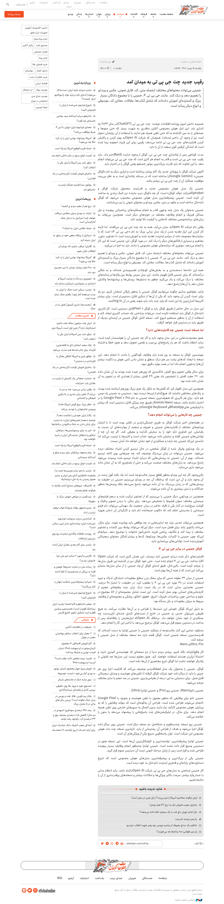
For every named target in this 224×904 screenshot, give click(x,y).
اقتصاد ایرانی (41, 83)
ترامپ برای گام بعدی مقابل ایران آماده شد (74, 547)
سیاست (120, 14)
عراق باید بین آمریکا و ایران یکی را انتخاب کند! (76, 165)
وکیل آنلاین (28, 45)
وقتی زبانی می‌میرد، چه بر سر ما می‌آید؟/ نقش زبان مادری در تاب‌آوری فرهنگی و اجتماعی (77, 393)
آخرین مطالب (82, 316)
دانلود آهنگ (41, 71)
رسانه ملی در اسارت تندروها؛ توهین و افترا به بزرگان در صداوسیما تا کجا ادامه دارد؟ (75, 571)
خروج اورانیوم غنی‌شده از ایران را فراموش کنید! (77, 107)
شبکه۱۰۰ (103, 2)
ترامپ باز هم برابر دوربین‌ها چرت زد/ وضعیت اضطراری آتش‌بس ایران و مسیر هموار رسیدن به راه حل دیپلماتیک (75, 474)
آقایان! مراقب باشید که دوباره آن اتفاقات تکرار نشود (77, 248)
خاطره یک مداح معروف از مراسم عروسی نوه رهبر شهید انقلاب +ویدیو (162, 825)
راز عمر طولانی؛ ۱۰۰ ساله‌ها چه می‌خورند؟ (176, 832)
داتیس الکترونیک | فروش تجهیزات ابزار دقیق (36, 30)
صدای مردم (67, 4)
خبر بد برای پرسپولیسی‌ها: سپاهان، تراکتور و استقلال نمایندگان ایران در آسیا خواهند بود (75, 434)
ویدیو (70, 14)
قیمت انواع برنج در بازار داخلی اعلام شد (72, 155)
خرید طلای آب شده (38, 77)
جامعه (153, 14)
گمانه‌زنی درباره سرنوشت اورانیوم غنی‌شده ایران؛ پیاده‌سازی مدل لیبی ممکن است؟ (74, 523)
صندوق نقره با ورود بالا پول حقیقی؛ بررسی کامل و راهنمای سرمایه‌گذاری (76, 688)
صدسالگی (90, 2)
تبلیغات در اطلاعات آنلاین (78, 627)
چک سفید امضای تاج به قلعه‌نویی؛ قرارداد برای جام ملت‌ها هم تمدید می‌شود (74, 347)
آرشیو (32, 2)
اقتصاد (133, 14)
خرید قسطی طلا (39, 64)
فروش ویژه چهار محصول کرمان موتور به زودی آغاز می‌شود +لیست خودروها (75, 671)
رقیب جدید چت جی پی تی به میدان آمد (165, 82)
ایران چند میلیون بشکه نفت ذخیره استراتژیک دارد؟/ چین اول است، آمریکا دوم (74, 325)
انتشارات (43, 2)
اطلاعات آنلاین (193, 9)
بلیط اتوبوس (41, 107)
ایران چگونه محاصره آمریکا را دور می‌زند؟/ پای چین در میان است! (164, 798)
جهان (99, 14)
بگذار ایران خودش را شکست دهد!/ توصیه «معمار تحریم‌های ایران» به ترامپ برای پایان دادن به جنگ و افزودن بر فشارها (74, 419)
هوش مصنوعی (40, 52)
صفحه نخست (166, 14)
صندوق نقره (41, 45)
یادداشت (56, 2)
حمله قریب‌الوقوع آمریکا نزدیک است (73, 148)
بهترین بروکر (41, 90)
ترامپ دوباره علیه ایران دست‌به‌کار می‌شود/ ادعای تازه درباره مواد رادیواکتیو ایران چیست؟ (75, 94)
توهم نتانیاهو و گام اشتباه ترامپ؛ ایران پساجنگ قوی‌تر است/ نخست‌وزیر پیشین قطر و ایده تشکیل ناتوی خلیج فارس (74, 608)
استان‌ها (89, 14)
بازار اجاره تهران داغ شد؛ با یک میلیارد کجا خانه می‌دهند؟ (168, 812)
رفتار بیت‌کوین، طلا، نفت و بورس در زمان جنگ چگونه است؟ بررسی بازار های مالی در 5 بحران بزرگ (75, 700)
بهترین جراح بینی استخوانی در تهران (39, 98)
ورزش (107, 14)
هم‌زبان (77, 2)
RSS (59, 878)
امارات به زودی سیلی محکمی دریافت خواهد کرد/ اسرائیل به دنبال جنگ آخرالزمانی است (75, 217)
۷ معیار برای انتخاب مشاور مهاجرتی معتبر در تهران (75, 635)
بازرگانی (85, 620)
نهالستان (29, 71)
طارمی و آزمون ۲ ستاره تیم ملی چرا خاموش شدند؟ (76, 558)
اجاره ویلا (43, 58)
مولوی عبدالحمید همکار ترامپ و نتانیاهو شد (77, 187)
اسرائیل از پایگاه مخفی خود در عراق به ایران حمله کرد (74, 237)
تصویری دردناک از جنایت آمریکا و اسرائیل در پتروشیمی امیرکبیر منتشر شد (75, 281)
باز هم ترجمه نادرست (186, 819)
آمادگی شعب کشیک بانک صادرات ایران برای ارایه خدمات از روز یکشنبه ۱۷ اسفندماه (74, 727)
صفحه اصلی (195, 62)
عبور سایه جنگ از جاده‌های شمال (75, 679)
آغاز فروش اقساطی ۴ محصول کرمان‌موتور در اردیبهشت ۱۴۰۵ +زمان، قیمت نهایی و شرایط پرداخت (77, 647)
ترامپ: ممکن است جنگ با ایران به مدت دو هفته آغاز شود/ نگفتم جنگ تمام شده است (75, 294)
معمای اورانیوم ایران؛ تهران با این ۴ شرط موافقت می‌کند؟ (76, 129)
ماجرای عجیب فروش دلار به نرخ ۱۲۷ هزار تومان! (173, 805)
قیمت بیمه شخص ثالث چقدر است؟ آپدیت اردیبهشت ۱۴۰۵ (75, 660)
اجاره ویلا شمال (40, 39)
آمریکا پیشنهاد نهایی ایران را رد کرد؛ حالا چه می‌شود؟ (75, 140)
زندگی (79, 14)
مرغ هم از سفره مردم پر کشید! (76, 206)
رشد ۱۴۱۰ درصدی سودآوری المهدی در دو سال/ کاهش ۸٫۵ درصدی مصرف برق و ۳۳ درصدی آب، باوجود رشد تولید (74, 714)
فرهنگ (143, 14)
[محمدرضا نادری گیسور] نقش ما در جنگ (75, 307)
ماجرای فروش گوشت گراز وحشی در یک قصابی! (74, 369)
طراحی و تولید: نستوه (188, 900)
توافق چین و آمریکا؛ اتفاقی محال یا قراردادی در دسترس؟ (76, 358)
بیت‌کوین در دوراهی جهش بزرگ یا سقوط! (76, 498)
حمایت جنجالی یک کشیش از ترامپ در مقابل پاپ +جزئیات (74, 380)
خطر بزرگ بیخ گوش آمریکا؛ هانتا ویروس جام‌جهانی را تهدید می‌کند (77, 406)
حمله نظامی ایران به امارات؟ (77, 228)
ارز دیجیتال (28, 90)
